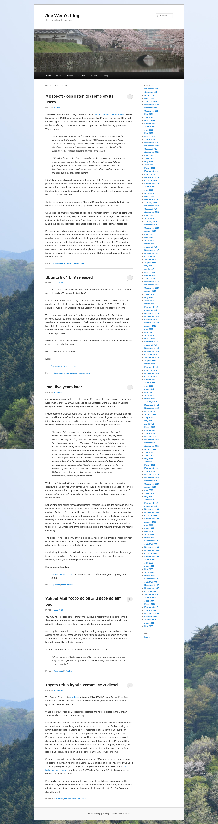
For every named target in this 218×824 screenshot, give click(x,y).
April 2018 (149, 240)
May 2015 (148, 332)
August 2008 (150, 560)
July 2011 (148, 452)
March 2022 (149, 136)
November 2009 (151, 512)
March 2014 (149, 364)
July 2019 (148, 215)
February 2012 (151, 430)
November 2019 (151, 206)
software (67, 263)
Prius (74, 799)
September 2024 (151, 111)
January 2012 (150, 433)
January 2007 (150, 610)
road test (74, 697)
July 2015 (148, 329)
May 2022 (148, 133)
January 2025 (150, 101)
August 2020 (150, 187)
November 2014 (151, 351)
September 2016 (151, 288)
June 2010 (149, 493)
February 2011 (151, 468)
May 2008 (148, 569)
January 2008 (150, 582)
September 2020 (151, 184)
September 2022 (151, 124)
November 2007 (151, 588)
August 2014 (150, 360)
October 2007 (150, 591)
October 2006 (150, 616)
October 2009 (150, 515)
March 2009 (149, 537)
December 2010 (151, 474)
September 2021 (151, 152)
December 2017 (151, 250)
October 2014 (150, 354)
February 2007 (151, 607)
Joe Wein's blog (62, 15)
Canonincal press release (63, 366)
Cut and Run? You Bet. (62, 574)
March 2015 (149, 338)
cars (55, 799)
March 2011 (149, 465)
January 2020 (150, 203)
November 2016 (151, 285)
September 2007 (151, 594)
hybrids (67, 799)
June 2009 (149, 528)
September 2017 (151, 259)
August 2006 (150, 620)
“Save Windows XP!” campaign (109, 114)
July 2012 (148, 417)
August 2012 (150, 414)
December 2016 (151, 282)
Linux (66, 373)
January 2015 (150, 345)
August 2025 (150, 95)
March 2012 (149, 427)
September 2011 (151, 446)
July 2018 (148, 234)
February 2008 (151, 579)
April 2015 (149, 335)
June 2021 (149, 158)
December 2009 (151, 509)
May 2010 (148, 496)
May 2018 (148, 237)
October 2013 (150, 376)
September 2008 (151, 556)
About (58, 76)
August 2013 (150, 383)
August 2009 (150, 522)
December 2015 (151, 313)
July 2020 (148, 190)
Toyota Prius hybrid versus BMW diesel (81, 685)
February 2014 (151, 367)
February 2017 (151, 275)
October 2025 (150, 92)
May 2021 (148, 161)
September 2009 (151, 518)
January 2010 (150, 506)
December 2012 (151, 405)
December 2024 (151, 105)
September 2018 (151, 228)
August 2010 (150, 487)
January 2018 (150, 247)
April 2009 (149, 534)
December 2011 (151, 436)
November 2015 (151, 316)
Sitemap (93, 76)
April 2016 (149, 301)
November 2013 (151, 373)
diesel (60, 799)
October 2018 (150, 225)
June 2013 (149, 389)
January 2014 (150, 370)
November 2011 (151, 439)
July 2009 (148, 525)
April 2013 (149, 395)
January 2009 (150, 544)
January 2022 (150, 139)
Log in (147, 637)
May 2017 (148, 266)
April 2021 (149, 165)
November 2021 (151, 146)
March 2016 (149, 304)
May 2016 (148, 297)
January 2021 (150, 174)
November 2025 (151, 89)
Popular (81, 76)
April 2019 (149, 218)
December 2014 (151, 348)
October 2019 (150, 209)
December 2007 (151, 585)
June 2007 (149, 601)
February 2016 (151, 307)
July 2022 (148, 130)
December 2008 (151, 547)
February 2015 (151, 341)
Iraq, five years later (63, 387)
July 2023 (148, 117)
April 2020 (149, 193)
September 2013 (151, 379)
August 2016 (150, 291)
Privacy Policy (94, 813)
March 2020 (149, 196)
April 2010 (149, 500)
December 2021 (151, 143)
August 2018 (150, 231)
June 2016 (149, 294)
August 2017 (150, 263)
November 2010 (151, 477)
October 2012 (150, 411)
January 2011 (150, 471)
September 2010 (151, 484)
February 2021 (151, 171)
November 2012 (151, 408)
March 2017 (149, 272)
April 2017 (149, 269)
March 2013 (149, 398)
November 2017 (151, 253)
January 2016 (150, 310)
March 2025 (149, 98)
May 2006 (148, 626)
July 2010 (148, 490)
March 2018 (149, 244)
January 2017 (150, 278)
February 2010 (151, 503)
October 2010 (150, 481)
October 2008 (150, 553)
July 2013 (148, 386)
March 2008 (149, 575)
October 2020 (150, 180)
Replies (68, 671)
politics (56, 585)
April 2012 (149, 424)
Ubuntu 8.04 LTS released (69, 277)
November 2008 (151, 550)
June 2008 (149, 566)
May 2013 (148, 392)
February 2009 (151, 541)
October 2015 (150, 319)
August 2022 (150, 127)
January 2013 (150, 402)
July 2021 (148, 155)
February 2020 (151, 199)
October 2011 (150, 443)
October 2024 (150, 108)
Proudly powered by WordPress (116, 813)
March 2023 (149, 120)
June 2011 (149, 455)
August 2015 (150, 326)
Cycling (104, 76)
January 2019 (150, 222)
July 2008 (148, 563)
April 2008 (149, 572)
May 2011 (148, 458)
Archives (69, 76)
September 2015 (151, 323)
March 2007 (149, 604)
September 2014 (151, 357)
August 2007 (150, 598)
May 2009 (148, 531)
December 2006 (151, 613)
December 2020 (151, 177)
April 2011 (149, 462)
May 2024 (148, 114)
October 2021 (150, 149)
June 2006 (149, 623)
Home (48, 76)
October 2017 (150, 256)
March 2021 (149, 168)
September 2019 (151, 212)
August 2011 (150, 449)
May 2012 (148, 421)
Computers (58, 263)
